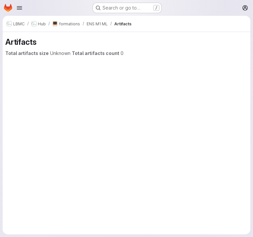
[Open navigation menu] (19, 8)
